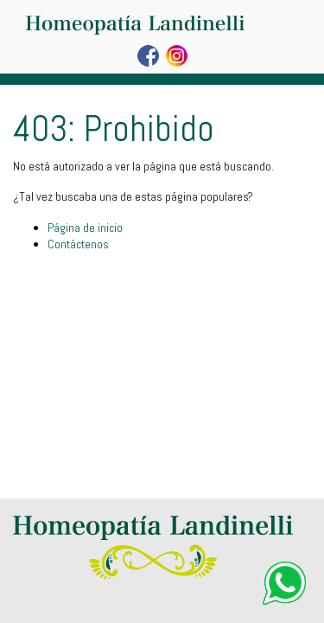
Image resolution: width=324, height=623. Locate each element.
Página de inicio (85, 227)
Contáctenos (78, 244)
